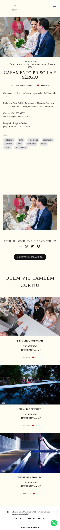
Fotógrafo (9, 140)
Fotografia (33, 140)
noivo (43, 144)
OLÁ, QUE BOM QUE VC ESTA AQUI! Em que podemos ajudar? (31, 513)
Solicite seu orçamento (30, 257)
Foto (21, 140)
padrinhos (31, 144)
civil (20, 144)
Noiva (7, 147)
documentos (21, 147)
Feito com (30, 527)
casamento (48, 140)
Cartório (8, 144)
